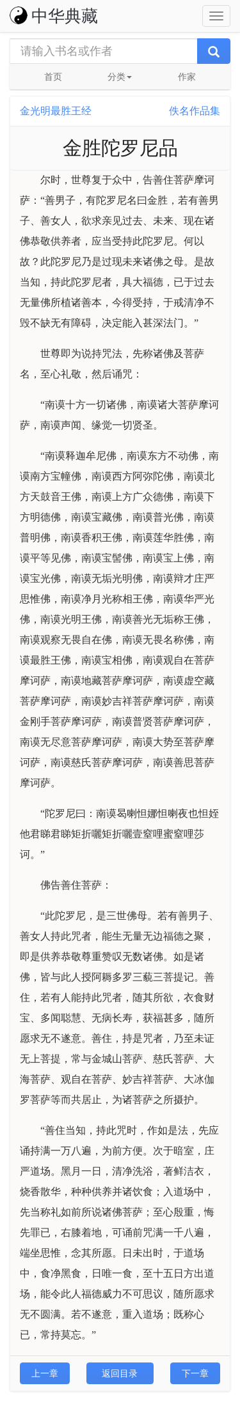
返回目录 (120, 1373)
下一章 (195, 1373)
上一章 (44, 1373)
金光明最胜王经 (56, 110)
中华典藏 (54, 16)
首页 (53, 77)
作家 (187, 77)
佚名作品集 (194, 110)
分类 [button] (120, 77)
